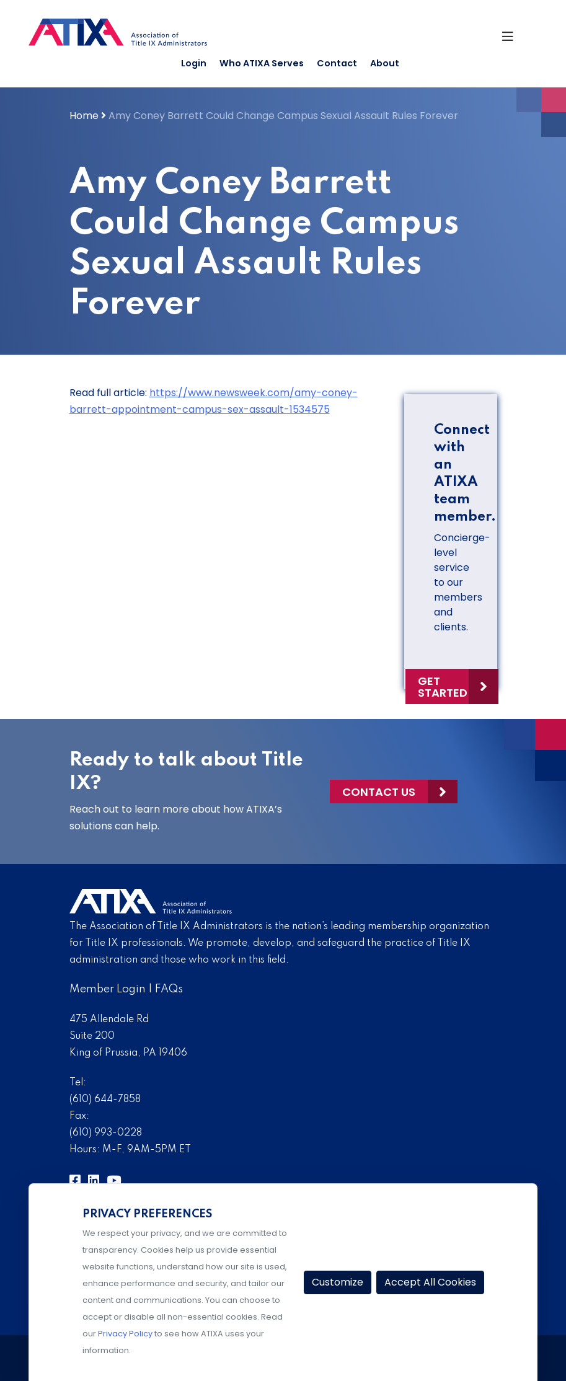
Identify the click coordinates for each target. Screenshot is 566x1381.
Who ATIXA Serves (261, 63)
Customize (337, 1282)
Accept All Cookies (430, 1282)
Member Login (107, 989)
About (384, 63)
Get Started (442, 686)
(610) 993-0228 (105, 1133)
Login (193, 63)
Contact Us (378, 792)
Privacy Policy (125, 1333)
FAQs (169, 989)
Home (84, 115)
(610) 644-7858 (105, 1100)
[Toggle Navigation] (514, 39)
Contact (337, 63)
